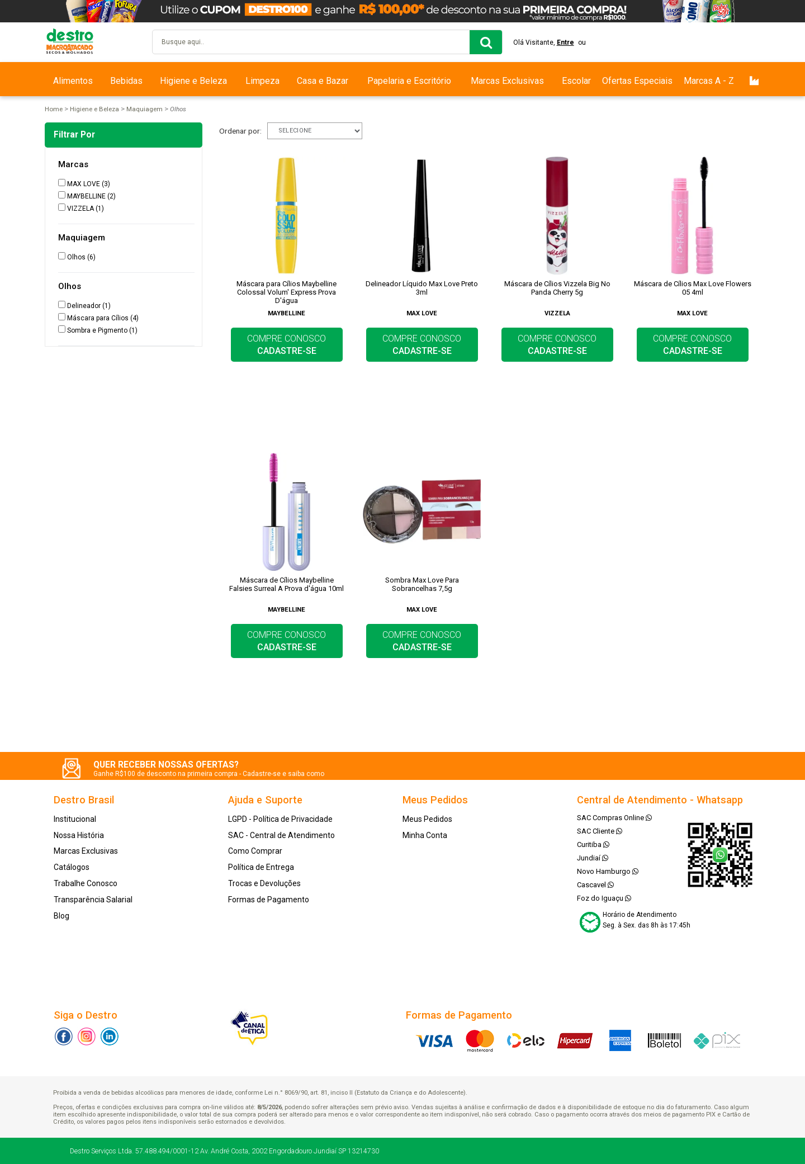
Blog (61, 915)
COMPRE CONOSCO (286, 344)
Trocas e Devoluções (264, 883)
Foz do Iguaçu (604, 898)
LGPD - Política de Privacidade (280, 819)
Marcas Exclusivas (507, 80)
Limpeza (262, 80)
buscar (486, 42)
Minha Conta (424, 835)
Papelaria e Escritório (409, 80)
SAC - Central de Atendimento (281, 835)
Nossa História (79, 835)
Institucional (75, 819)
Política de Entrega (261, 867)
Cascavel (595, 885)
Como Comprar (255, 850)
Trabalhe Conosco (85, 883)
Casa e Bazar (322, 80)
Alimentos (73, 80)
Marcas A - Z (709, 80)
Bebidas (126, 80)
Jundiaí (592, 858)
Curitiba (593, 844)
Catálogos (71, 867)
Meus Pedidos (427, 819)
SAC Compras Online (614, 817)
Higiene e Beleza (193, 80)
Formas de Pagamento (268, 899)
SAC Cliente (599, 831)
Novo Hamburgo (607, 871)
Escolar (576, 80)
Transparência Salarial (93, 899)
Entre (566, 42)
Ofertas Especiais (637, 80)
